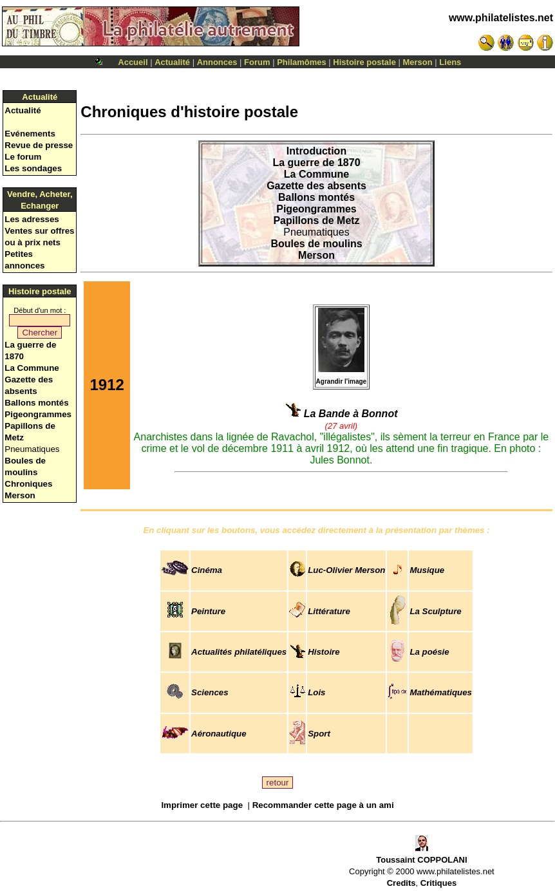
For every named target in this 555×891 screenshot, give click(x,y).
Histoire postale (364, 62)
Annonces (217, 62)
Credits (401, 883)
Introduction (316, 150)
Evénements (30, 133)
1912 (106, 384)
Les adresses (32, 219)
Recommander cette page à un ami (323, 805)
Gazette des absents (316, 185)
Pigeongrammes (38, 414)
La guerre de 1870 (316, 162)
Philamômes (301, 62)
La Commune (32, 368)
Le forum (23, 157)
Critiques (438, 883)
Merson (418, 62)
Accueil (132, 62)
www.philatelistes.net (501, 17)
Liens (450, 62)
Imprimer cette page (202, 805)
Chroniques (28, 484)
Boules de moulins (316, 243)
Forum (257, 62)
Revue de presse (39, 145)
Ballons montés (36, 403)
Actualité (172, 62)
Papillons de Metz (316, 220)
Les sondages (33, 168)
